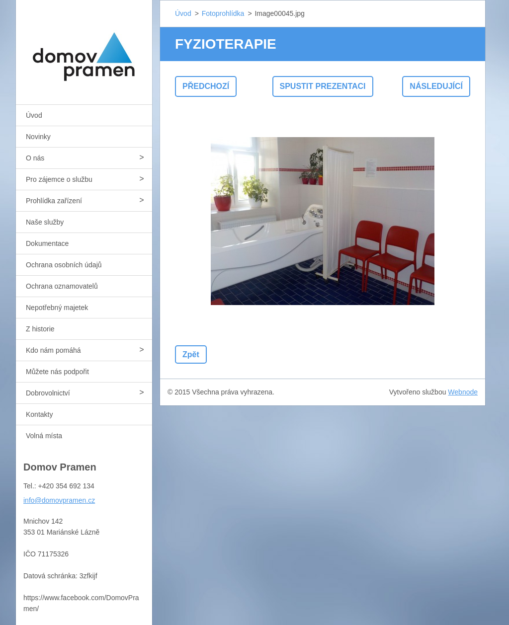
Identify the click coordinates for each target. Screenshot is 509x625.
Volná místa (44, 436)
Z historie (40, 329)
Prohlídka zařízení (54, 201)
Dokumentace (47, 243)
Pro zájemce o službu (59, 179)
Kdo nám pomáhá (53, 350)
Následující (436, 86)
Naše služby (45, 222)
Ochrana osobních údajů (64, 265)
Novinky (38, 137)
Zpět (190, 354)
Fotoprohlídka (223, 13)
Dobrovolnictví (48, 393)
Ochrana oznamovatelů (62, 286)
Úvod (34, 115)
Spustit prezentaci (323, 86)
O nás (35, 158)
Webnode (463, 392)
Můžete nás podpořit (57, 372)
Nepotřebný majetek (57, 308)
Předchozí (205, 86)
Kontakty (39, 414)
